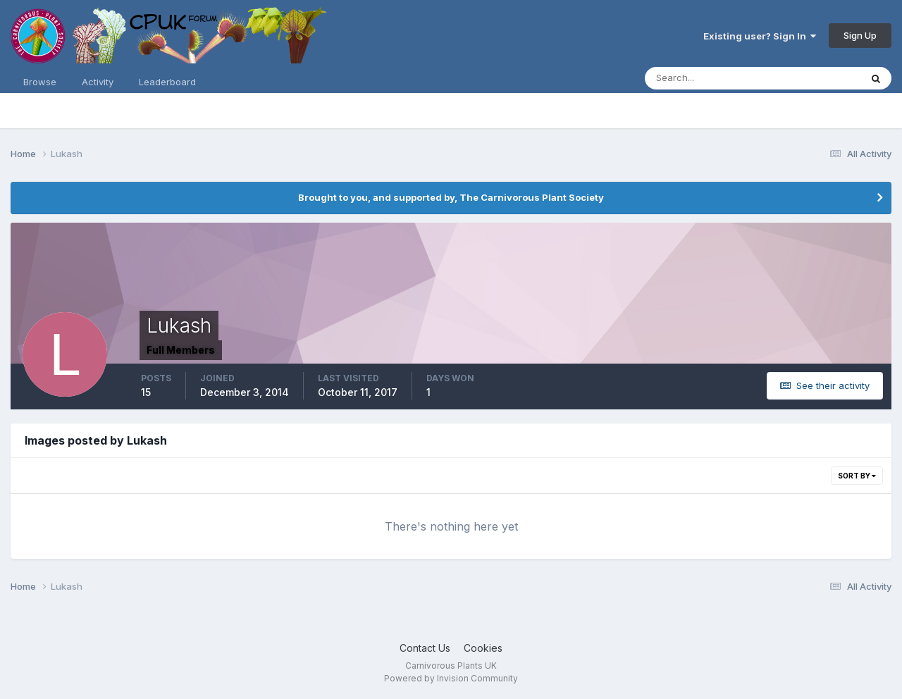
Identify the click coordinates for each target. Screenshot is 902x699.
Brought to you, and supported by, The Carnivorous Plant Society (451, 197)
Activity (97, 81)
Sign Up (860, 35)
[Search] (707, 78)
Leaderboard (167, 81)
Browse (39, 81)
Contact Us (425, 648)
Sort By (857, 475)
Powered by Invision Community (451, 678)
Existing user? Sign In (759, 36)
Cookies (483, 648)
